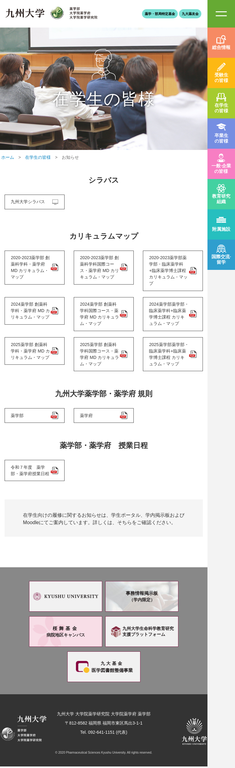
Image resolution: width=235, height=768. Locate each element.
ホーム (7, 157)
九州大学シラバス (28, 201)
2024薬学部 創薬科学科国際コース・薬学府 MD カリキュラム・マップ (99, 314)
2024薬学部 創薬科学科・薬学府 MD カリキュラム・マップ (30, 311)
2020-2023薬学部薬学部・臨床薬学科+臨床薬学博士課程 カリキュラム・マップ (168, 270)
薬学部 (17, 416)
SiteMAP (221, 14)
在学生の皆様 (38, 157)
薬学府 (86, 416)
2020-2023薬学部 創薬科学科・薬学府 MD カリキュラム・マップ (30, 267)
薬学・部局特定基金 (160, 14)
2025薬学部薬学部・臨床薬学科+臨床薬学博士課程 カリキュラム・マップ (168, 355)
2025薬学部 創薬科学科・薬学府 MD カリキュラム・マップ (30, 351)
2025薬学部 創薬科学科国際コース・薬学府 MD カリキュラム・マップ (99, 355)
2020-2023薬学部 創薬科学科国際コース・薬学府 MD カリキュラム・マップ (99, 267)
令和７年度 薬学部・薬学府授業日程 (30, 471)
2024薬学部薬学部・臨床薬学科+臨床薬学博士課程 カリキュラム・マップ (168, 314)
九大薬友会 (190, 14)
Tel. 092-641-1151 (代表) (103, 733)
